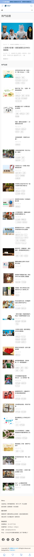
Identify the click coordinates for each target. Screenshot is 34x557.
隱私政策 (3, 517)
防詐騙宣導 (10, 517)
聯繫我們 (3, 514)
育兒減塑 (15, 507)
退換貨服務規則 (23, 514)
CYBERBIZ (12, 550)
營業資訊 (17, 517)
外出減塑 (24, 504)
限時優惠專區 (11, 504)
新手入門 (18, 504)
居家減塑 (3, 507)
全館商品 (3, 504)
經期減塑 (9, 507)
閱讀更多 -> (6, 59)
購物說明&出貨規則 (12, 514)
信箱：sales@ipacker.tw (8, 530)
